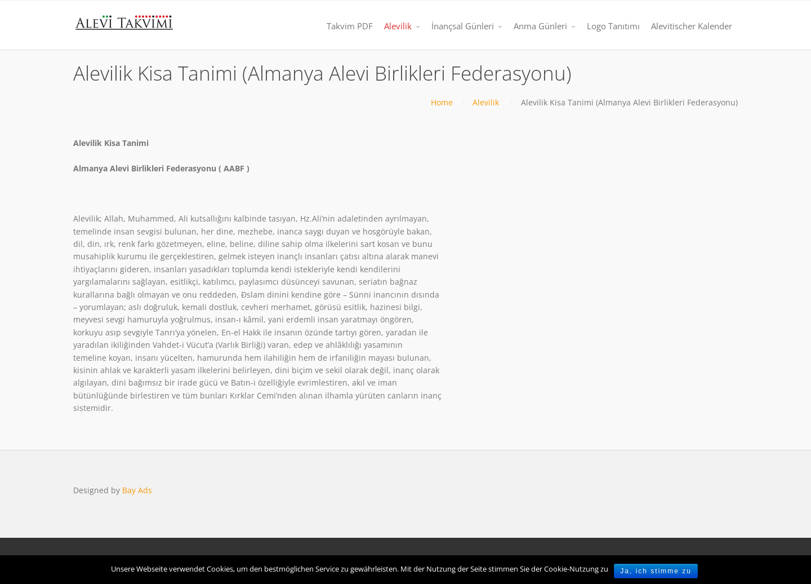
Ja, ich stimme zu (656, 571)
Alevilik (486, 102)
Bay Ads (137, 490)
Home (442, 102)
